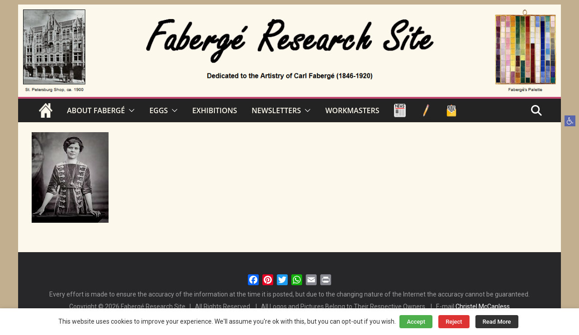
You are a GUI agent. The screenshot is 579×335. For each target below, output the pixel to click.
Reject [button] (454, 321)
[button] (570, 120)
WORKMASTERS (352, 110)
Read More (497, 321)
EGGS (158, 110)
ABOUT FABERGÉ (96, 110)
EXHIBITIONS (214, 110)
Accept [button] (416, 321)
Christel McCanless (483, 306)
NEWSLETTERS (276, 110)
